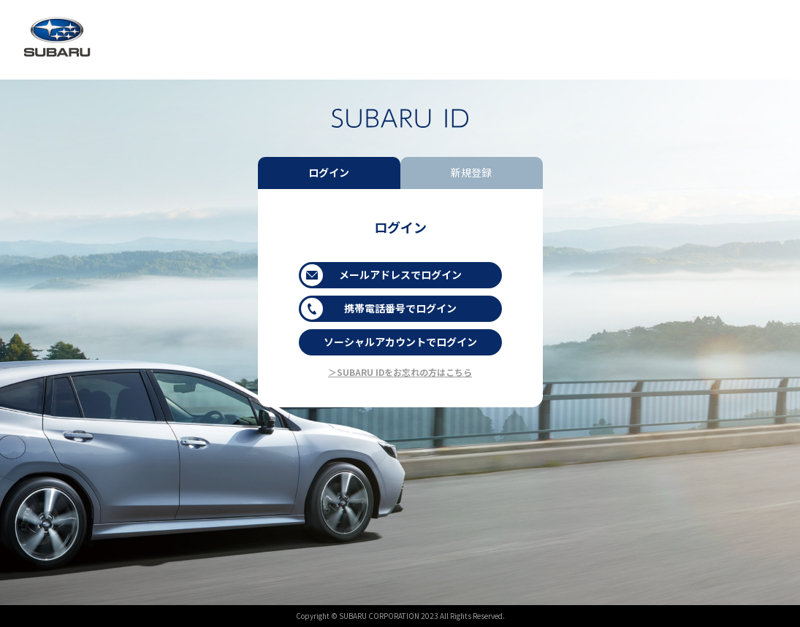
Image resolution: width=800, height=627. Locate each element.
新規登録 (471, 172)
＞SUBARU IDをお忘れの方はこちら (400, 372)
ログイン (328, 172)
